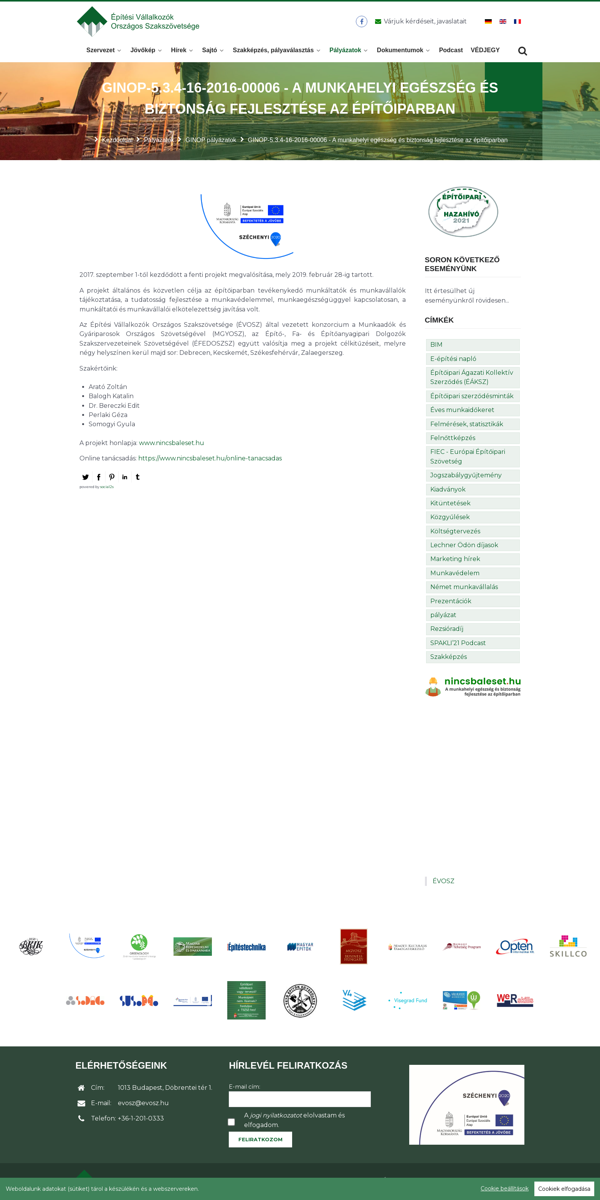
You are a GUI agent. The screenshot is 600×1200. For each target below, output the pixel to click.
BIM (436, 347)
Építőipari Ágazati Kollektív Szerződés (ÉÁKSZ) (471, 379)
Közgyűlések (450, 519)
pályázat (443, 617)
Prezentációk (450, 603)
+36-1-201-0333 (141, 1120)
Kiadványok (448, 491)
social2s (107, 489)
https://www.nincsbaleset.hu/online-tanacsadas (210, 460)
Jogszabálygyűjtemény (466, 477)
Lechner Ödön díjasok (464, 547)
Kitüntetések (450, 505)
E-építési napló (453, 361)
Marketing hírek (455, 561)
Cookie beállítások (505, 1188)
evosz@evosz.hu (143, 1105)
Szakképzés (448, 659)
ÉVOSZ (444, 883)
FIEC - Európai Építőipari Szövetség (467, 458)
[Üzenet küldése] (419, 22)
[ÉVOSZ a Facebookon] (362, 23)
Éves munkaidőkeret (462, 412)
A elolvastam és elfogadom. (294, 1122)
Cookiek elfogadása (564, 1188)
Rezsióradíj (446, 631)
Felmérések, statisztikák (466, 426)
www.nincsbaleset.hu (171, 445)
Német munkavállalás (464, 589)
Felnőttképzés (452, 440)
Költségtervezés (455, 533)
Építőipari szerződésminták (472, 398)
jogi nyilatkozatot (276, 1117)
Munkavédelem (454, 575)
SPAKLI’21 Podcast (458, 645)
